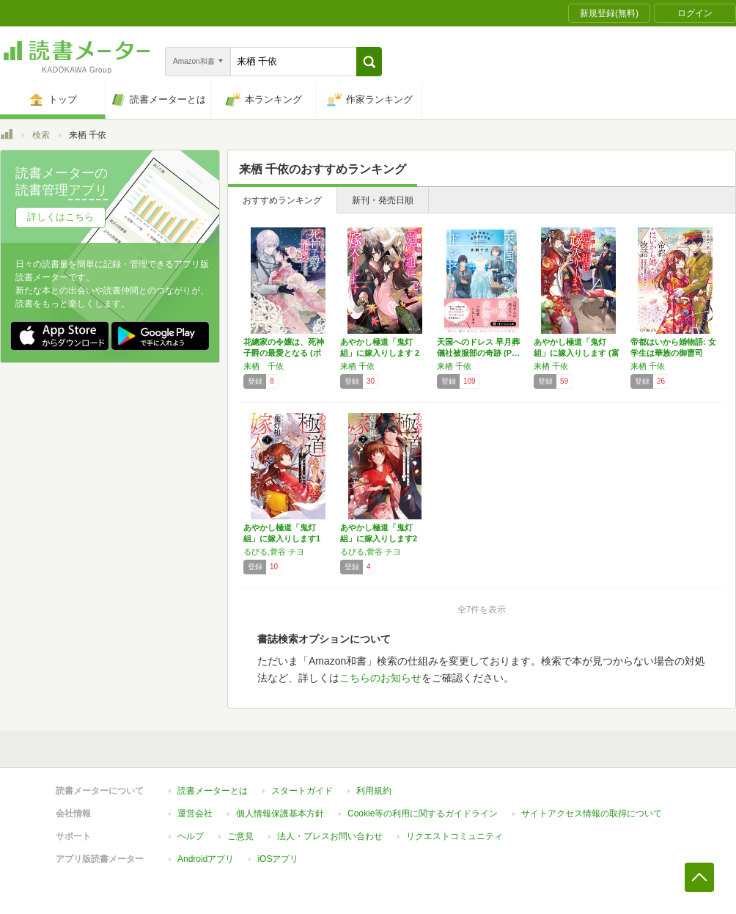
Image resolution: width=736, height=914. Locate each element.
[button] (369, 61)
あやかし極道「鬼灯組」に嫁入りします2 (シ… (378, 538)
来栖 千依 (263, 366)
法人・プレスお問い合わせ (330, 836)
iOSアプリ (277, 859)
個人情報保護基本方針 (280, 813)
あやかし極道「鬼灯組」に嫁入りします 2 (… (379, 352)
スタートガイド (302, 790)
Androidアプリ (205, 859)
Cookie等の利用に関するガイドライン (422, 813)
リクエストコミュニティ (454, 836)
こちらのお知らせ (380, 678)
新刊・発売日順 (382, 200)
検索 (41, 135)
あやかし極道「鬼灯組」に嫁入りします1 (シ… (281, 538)
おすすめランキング (282, 200)
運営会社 (195, 813)
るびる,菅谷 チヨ (273, 551)
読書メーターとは (212, 790)
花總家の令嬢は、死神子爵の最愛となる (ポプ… (283, 352)
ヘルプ (190, 836)
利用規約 (373, 790)
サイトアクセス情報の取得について (591, 813)
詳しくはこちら (60, 216)
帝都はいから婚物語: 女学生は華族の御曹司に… (673, 352)
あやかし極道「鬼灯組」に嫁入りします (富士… (576, 352)
